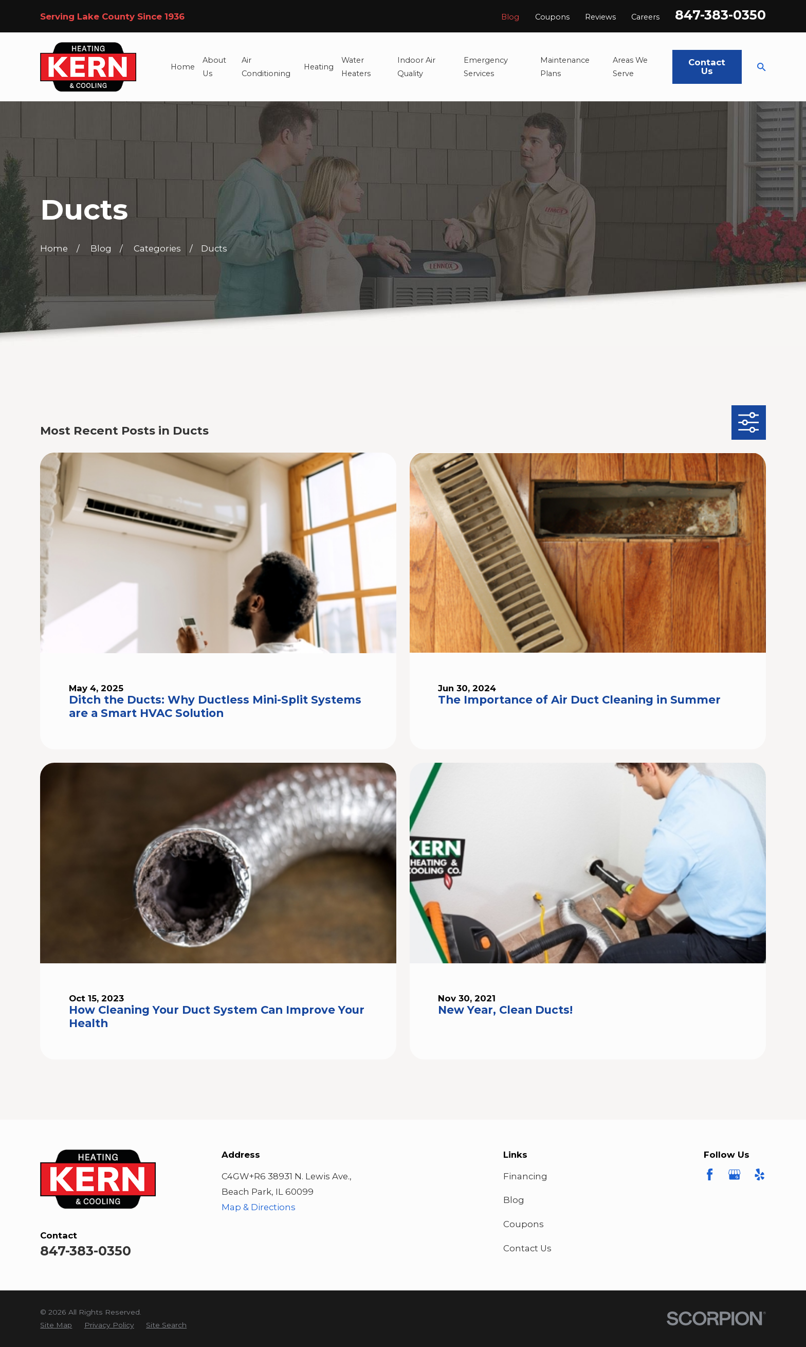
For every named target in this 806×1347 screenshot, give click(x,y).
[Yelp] (759, 1174)
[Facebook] (710, 1174)
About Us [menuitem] (214, 67)
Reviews (600, 17)
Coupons (552, 17)
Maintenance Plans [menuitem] (565, 67)
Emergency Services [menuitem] (486, 67)
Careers (645, 17)
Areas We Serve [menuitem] (630, 67)
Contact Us (706, 66)
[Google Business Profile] (734, 1174)
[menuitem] (56, 1325)
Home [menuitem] (183, 66)
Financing (525, 1176)
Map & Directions (259, 1207)
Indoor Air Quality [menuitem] (416, 67)
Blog (510, 17)
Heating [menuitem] (319, 66)
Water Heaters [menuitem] (356, 67)
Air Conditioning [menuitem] (266, 67)
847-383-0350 (720, 15)
